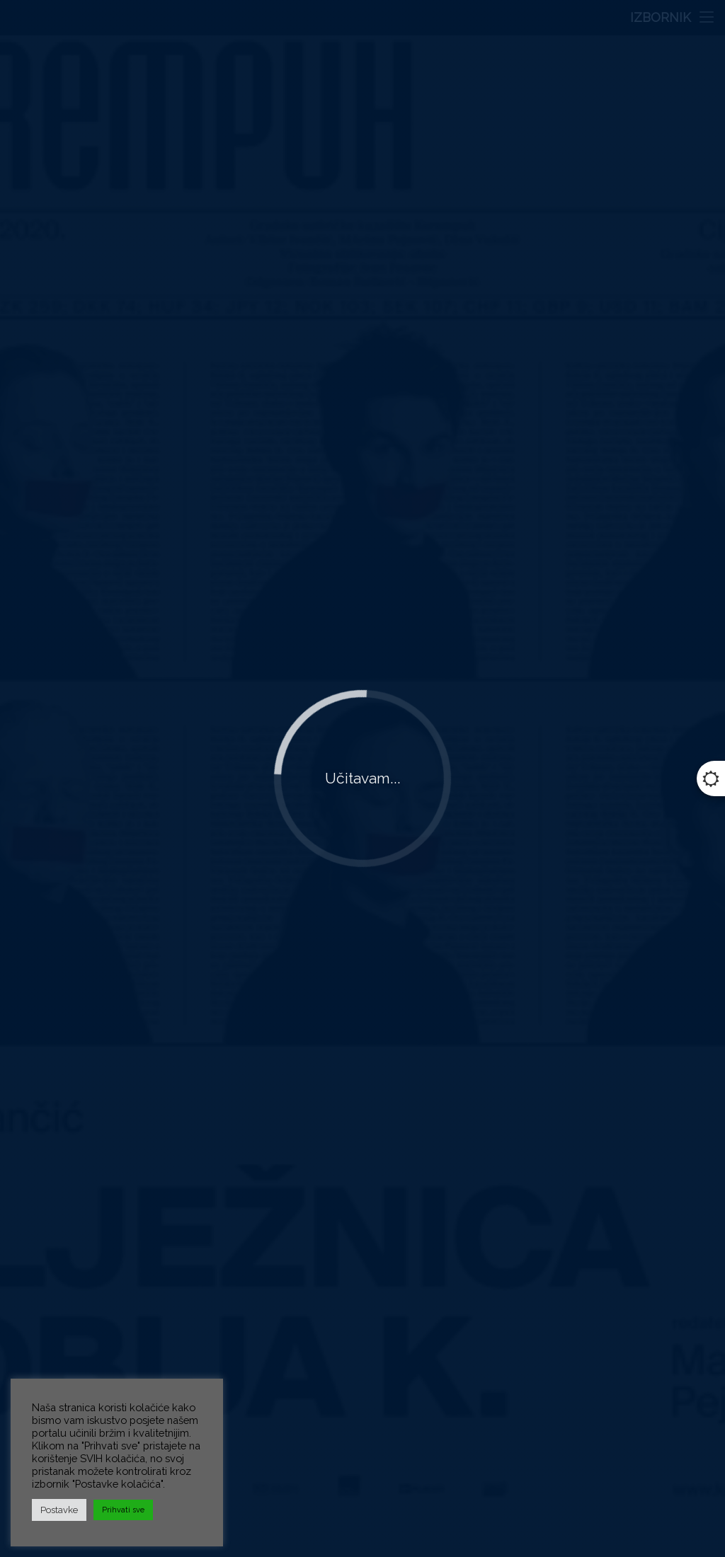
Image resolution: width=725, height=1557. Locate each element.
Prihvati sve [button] (123, 1510)
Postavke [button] (59, 1510)
